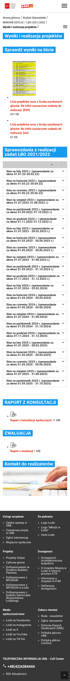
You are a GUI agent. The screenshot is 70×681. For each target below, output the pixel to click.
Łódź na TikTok (15, 639)
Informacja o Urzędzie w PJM (51, 580)
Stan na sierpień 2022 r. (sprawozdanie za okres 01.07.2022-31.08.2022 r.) (35, 200)
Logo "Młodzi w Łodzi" (50, 529)
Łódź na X (12, 629)
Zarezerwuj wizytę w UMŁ (17, 531)
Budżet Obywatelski (34, 17)
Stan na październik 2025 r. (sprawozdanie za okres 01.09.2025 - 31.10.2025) (35, 381)
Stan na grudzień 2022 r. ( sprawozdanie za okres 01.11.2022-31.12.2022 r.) (35, 219)
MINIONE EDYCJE (13, 22)
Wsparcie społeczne (18, 542)
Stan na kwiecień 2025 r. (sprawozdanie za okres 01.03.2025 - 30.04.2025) (35, 353)
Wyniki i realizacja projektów (20, 27)
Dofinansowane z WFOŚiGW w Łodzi (17, 586)
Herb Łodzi (48, 535)
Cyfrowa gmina (15, 562)
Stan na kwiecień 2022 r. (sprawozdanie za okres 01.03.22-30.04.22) (35, 181)
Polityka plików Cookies (50, 642)
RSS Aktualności (16, 674)
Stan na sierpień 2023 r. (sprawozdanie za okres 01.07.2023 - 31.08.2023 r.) (35, 258)
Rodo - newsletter (52, 616)
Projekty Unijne (15, 558)
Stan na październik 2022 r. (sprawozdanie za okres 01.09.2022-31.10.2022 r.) (35, 210)
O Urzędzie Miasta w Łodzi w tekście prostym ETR (53, 571)
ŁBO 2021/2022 (36, 22)
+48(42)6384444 (21, 666)
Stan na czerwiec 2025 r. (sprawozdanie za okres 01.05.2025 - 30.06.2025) (35, 362)
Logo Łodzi (48, 522)
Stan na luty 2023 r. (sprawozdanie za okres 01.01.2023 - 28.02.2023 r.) (35, 229)
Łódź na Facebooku (18, 620)
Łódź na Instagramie (18, 625)
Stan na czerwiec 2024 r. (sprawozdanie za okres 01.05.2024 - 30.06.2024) (35, 305)
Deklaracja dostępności (49, 587)
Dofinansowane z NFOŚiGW (16, 579)
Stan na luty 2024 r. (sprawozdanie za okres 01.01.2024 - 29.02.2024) (35, 286)
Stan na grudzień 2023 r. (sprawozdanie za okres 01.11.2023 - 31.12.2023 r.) (35, 277)
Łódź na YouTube (16, 634)
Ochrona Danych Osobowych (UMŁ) (52, 627)
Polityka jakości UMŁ (51, 634)
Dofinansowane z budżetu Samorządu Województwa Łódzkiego (18, 596)
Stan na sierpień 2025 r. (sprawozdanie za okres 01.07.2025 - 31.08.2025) (35, 372)
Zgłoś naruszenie (51, 620)
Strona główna (11, 17)
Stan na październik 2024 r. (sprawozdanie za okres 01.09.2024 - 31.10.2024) (35, 324)
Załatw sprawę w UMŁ (16, 524)
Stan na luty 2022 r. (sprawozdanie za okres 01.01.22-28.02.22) (35, 172)
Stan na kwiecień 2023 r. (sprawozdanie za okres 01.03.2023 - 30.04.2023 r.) (35, 239)
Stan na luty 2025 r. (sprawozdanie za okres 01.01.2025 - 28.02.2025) (35, 343)
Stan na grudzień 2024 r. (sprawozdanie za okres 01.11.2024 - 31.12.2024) (35, 334)
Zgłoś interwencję (17, 537)
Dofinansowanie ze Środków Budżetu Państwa (17, 570)
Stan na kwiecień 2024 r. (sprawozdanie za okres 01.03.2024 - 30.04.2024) (35, 296)
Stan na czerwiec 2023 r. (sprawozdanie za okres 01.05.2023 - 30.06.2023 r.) (35, 248)
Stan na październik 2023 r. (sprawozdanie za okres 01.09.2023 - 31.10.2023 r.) (35, 267)
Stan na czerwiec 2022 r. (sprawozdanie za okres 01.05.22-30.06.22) (35, 191)
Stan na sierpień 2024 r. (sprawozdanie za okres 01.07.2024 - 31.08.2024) (35, 315)
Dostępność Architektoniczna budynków (51, 561)
